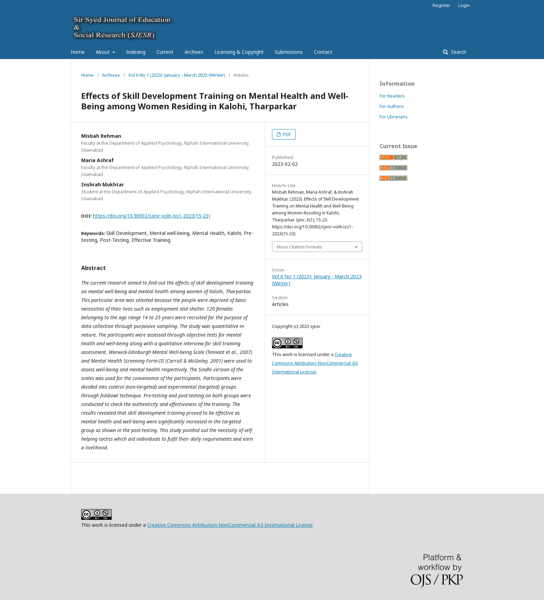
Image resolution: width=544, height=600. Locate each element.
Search (458, 52)
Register (441, 5)
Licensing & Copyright (239, 52)
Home (78, 52)
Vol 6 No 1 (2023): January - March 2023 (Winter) (176, 75)
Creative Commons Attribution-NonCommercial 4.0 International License (315, 363)
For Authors (392, 106)
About (103, 52)
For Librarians (394, 116)
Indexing (135, 52)
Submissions (289, 52)
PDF (286, 134)
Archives (194, 52)
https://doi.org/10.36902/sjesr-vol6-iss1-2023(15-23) (151, 215)
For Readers (392, 96)
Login (464, 5)
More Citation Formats (299, 247)
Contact (323, 52)
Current (164, 52)
